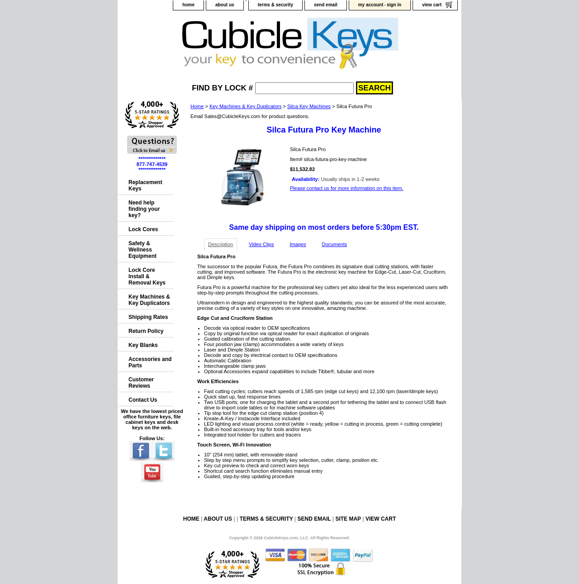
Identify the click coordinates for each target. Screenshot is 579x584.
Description (220, 244)
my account (371, 4)
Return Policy (145, 331)
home (188, 4)
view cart (431, 4)
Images (298, 244)
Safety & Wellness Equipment (142, 249)
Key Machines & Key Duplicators (245, 106)
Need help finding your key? (144, 208)
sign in (394, 4)
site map (348, 519)
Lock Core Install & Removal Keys (147, 276)
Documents (334, 244)
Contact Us (142, 400)
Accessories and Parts (149, 362)
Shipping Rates (148, 317)
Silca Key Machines (309, 106)
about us (224, 4)
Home (197, 106)
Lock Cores (143, 229)
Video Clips (261, 244)
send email (325, 4)
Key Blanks (143, 345)
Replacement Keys (145, 185)
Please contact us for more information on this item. (346, 188)
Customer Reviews (141, 382)
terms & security (275, 4)
